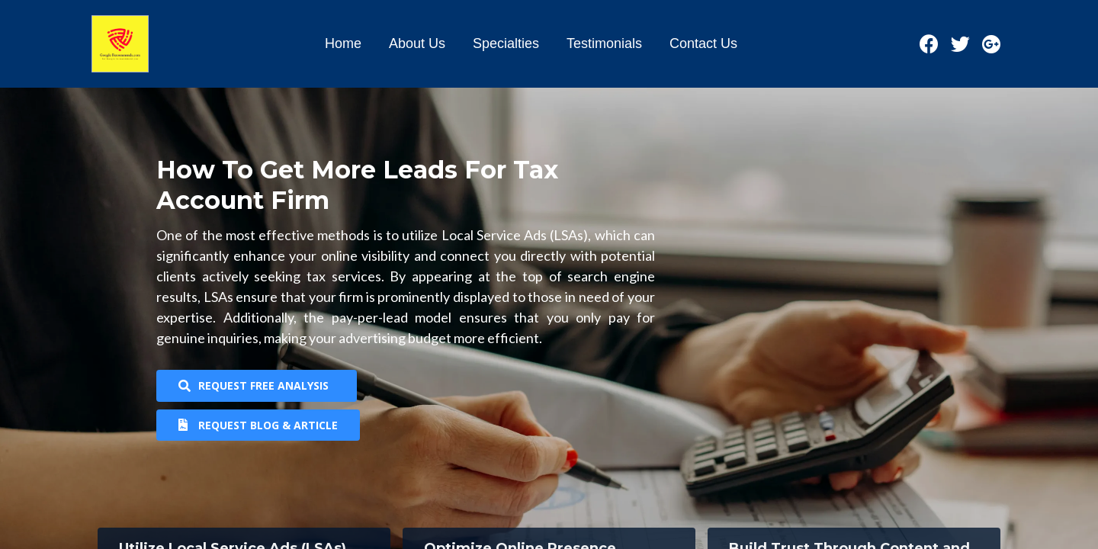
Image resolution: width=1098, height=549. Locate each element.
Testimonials (604, 43)
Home (343, 43)
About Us (417, 43)
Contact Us (703, 43)
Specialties (506, 43)
